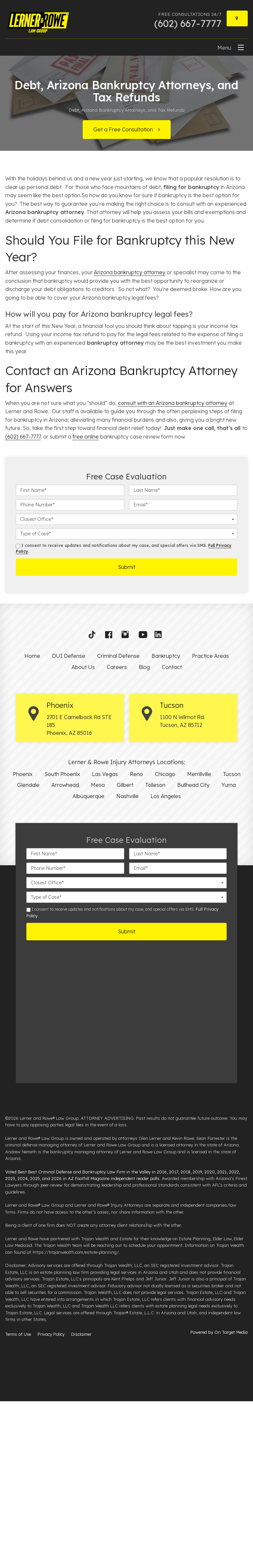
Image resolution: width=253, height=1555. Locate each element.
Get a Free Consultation (123, 129)
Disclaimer (81, 1487)
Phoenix (23, 927)
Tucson (231, 927)
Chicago (165, 927)
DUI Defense (68, 809)
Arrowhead (65, 938)
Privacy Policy (51, 1487)
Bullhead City (193, 938)
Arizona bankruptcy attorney (129, 426)
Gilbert (125, 938)
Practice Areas (210, 809)
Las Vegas (105, 927)
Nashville (127, 950)
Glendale (28, 938)
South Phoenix (62, 927)
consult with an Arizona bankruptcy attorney (172, 556)
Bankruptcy (166, 809)
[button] (94, 790)
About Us (83, 821)
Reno (136, 927)
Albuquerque (88, 950)
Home (32, 809)
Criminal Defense (118, 809)
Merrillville (199, 927)
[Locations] (237, 18)
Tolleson (155, 938)
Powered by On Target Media (219, 1485)
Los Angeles (166, 950)
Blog (144, 821)
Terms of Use (18, 1487)
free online (85, 590)
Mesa (98, 938)
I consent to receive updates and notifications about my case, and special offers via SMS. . (123, 702)
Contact (172, 821)
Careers (117, 821)
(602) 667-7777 (23, 590)
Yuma (228, 938)
